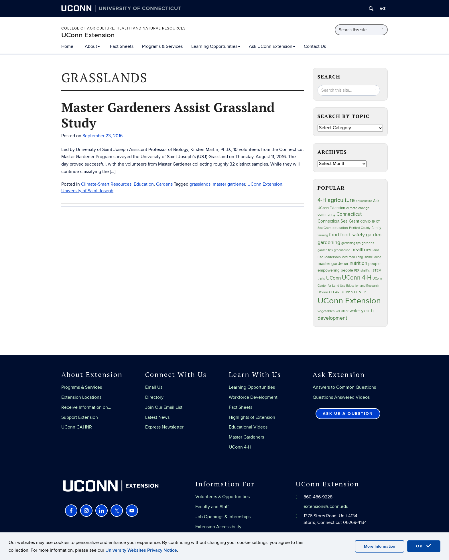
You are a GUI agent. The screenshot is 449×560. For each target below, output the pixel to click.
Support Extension (79, 417)
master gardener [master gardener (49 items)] (333, 263)
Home (67, 46)
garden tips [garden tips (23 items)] (325, 250)
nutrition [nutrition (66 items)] (358, 263)
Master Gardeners (246, 437)
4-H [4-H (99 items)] (322, 200)
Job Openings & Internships (223, 517)
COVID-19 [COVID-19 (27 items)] (367, 221)
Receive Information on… (86, 407)
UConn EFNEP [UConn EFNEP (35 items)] (353, 292)
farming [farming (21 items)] (323, 235)
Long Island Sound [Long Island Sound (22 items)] (368, 257)
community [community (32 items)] (326, 214)
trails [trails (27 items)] (321, 278)
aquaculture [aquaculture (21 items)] (364, 201)
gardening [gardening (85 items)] (329, 242)
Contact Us (315, 46)
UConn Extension (88, 35)
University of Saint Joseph (87, 191)
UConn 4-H (240, 447)
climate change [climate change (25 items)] (358, 208)
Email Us (153, 387)
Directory (154, 397)
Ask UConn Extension (272, 46)
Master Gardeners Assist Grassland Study (168, 115)
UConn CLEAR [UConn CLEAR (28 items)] (328, 292)
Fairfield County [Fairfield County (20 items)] (359, 228)
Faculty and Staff (212, 507)
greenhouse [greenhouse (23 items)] (342, 250)
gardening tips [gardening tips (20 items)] (351, 243)
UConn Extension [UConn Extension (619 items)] (349, 301)
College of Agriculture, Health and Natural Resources (123, 28)
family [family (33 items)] (376, 227)
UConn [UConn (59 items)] (333, 278)
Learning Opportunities (215, 46)
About (92, 46)
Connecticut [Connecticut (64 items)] (349, 214)
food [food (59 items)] (334, 235)
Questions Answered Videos (341, 397)
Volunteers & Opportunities (222, 497)
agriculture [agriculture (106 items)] (341, 200)
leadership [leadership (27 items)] (332, 257)
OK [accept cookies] (424, 546)
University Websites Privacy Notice (141, 550)
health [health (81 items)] (358, 250)
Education (144, 184)
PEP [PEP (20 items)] (356, 270)
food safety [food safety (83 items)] (352, 234)
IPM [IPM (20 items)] (368, 250)
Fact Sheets (121, 46)
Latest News (157, 417)
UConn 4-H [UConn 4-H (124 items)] (356, 277)
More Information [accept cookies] (379, 546)
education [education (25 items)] (340, 228)
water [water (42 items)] (355, 311)
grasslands (200, 184)
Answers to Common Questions (344, 387)
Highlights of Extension (252, 417)
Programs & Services (162, 46)
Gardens (164, 184)
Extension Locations (81, 397)
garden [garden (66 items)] (373, 235)
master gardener (229, 184)
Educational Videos (248, 427)
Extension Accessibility (218, 527)
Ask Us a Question (348, 413)
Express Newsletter (164, 427)
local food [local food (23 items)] (348, 257)
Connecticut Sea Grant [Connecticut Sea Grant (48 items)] (338, 221)
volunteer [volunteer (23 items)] (342, 311)
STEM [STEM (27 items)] (377, 270)
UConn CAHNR (76, 427)
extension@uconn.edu (326, 506)
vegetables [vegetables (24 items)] (326, 311)
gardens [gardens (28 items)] (368, 243)
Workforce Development (253, 397)
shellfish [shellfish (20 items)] (366, 270)
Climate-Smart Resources (106, 184)
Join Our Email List (163, 407)
